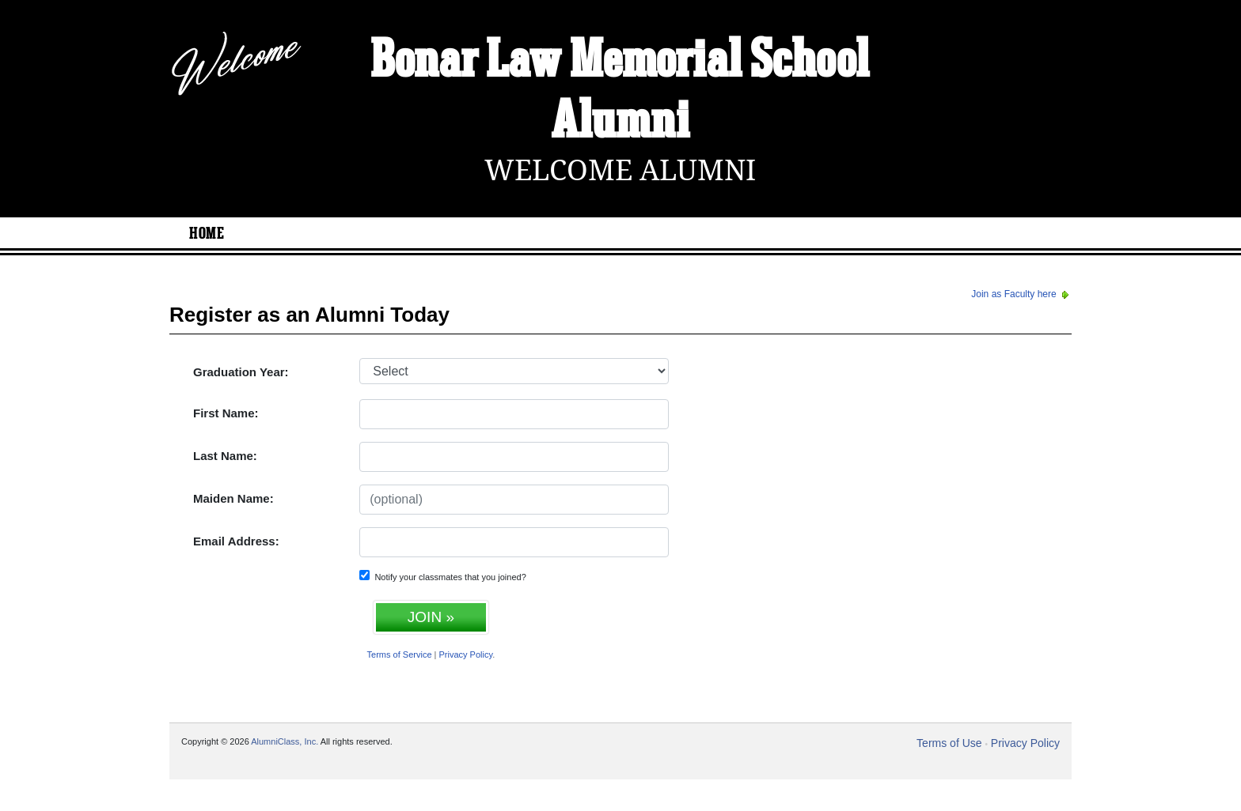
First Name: (226, 413)
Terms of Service (399, 654)
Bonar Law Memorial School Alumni (620, 92)
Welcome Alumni (620, 170)
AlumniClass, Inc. (284, 741)
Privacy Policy (466, 654)
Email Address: (236, 541)
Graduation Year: (241, 372)
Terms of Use (949, 743)
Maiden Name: (233, 498)
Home (206, 234)
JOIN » (431, 617)
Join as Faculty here (1021, 294)
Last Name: (225, 455)
